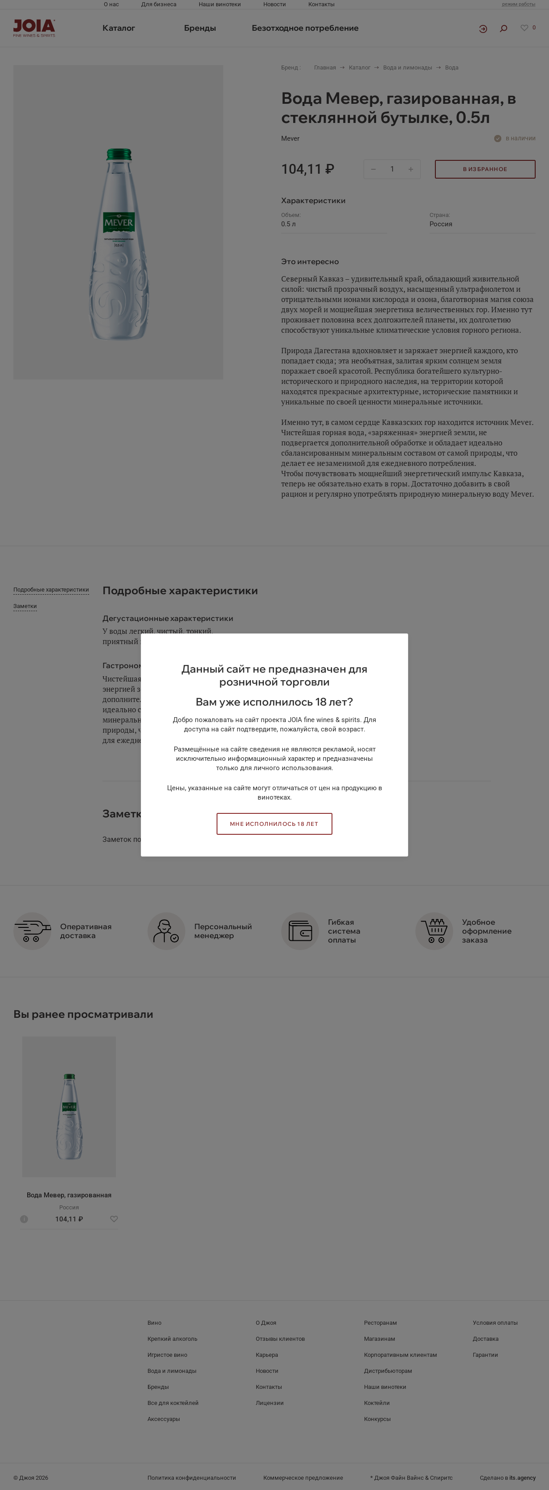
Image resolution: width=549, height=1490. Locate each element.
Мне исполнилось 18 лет (274, 824)
